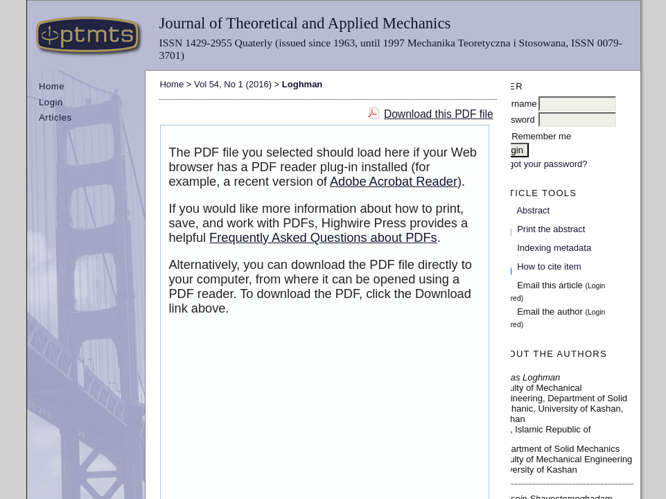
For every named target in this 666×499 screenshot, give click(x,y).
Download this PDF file (438, 114)
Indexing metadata (554, 248)
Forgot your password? (542, 164)
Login (51, 102)
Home (51, 86)
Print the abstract (551, 229)
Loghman (302, 84)
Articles (55, 117)
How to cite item (549, 266)
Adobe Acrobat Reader (393, 182)
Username (516, 103)
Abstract (533, 210)
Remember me (541, 136)
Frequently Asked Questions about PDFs (323, 238)
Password (515, 119)
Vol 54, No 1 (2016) (233, 84)
